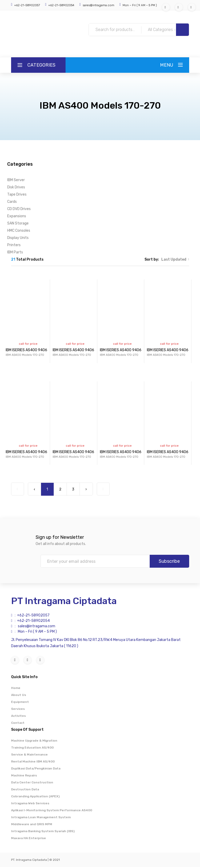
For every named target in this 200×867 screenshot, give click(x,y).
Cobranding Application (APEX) (35, 796)
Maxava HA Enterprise (28, 838)
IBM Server (16, 180)
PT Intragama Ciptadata (64, 600)
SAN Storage (18, 223)
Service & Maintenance (29, 754)
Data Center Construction (32, 782)
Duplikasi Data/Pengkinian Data (35, 768)
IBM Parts (15, 252)
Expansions (16, 216)
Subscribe (169, 561)
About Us (18, 695)
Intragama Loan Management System (41, 817)
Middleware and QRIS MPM (31, 824)
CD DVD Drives (19, 209)
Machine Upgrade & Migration (34, 740)
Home (15, 688)
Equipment (20, 702)
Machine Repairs (24, 775)
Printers (14, 245)
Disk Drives (16, 187)
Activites (18, 716)
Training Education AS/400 (32, 747)
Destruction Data (25, 789)
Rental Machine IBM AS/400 (33, 761)
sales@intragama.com (98, 5)
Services (18, 709)
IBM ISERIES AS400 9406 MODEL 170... (37, 353)
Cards (12, 201)
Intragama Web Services (30, 803)
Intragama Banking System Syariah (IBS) (43, 831)
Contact (18, 723)
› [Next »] (86, 489)
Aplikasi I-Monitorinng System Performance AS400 (51, 810)
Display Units (18, 238)
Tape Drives (17, 194)
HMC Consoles (18, 230)
